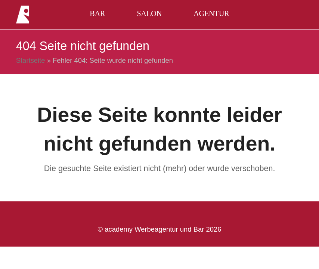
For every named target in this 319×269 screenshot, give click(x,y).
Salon (149, 13)
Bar (97, 13)
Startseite (30, 60)
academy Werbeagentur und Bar (154, 229)
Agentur (211, 13)
